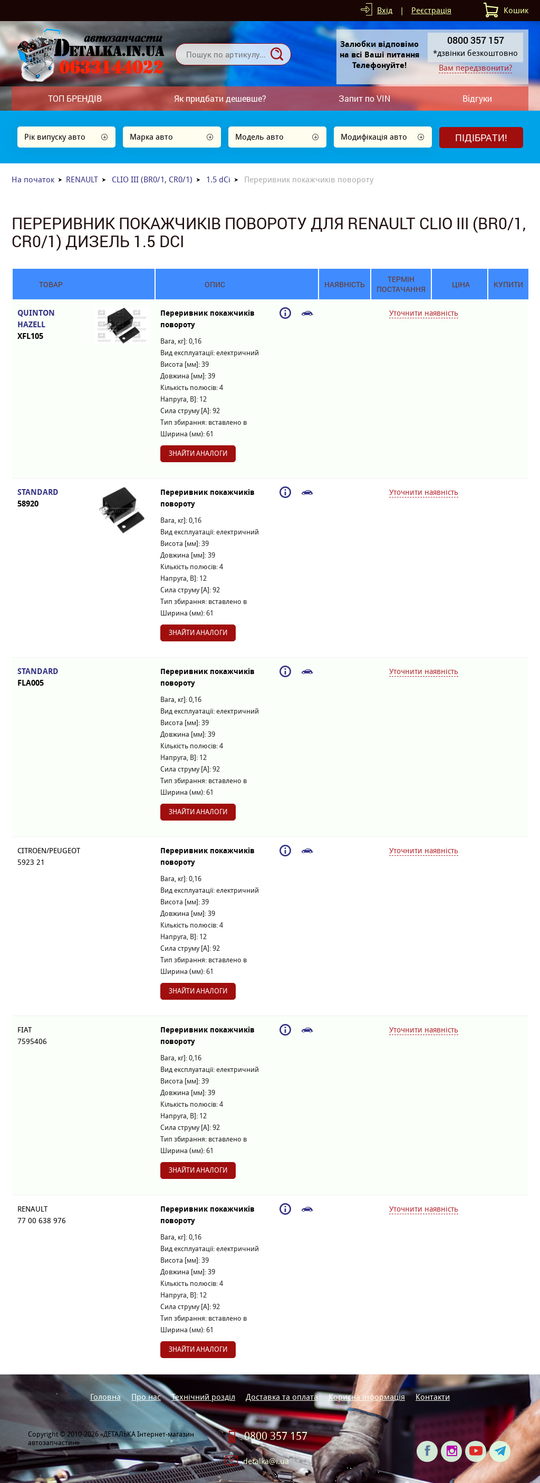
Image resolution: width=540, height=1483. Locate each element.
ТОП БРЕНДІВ (75, 98)
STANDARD (50, 498)
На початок (33, 179)
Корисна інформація (367, 1397)
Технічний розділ (203, 1397)
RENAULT (82, 179)
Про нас (146, 1397)
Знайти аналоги (198, 453)
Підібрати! (481, 137)
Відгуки (477, 98)
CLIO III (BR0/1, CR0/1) (152, 179)
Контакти (433, 1397)
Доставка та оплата (282, 1397)
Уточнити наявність (423, 313)
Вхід (384, 10)
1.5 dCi (218, 179)
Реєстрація (431, 10)
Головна (105, 1397)
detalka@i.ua (266, 1461)
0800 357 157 (275, 1436)
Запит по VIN (364, 98)
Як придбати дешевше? (220, 98)
